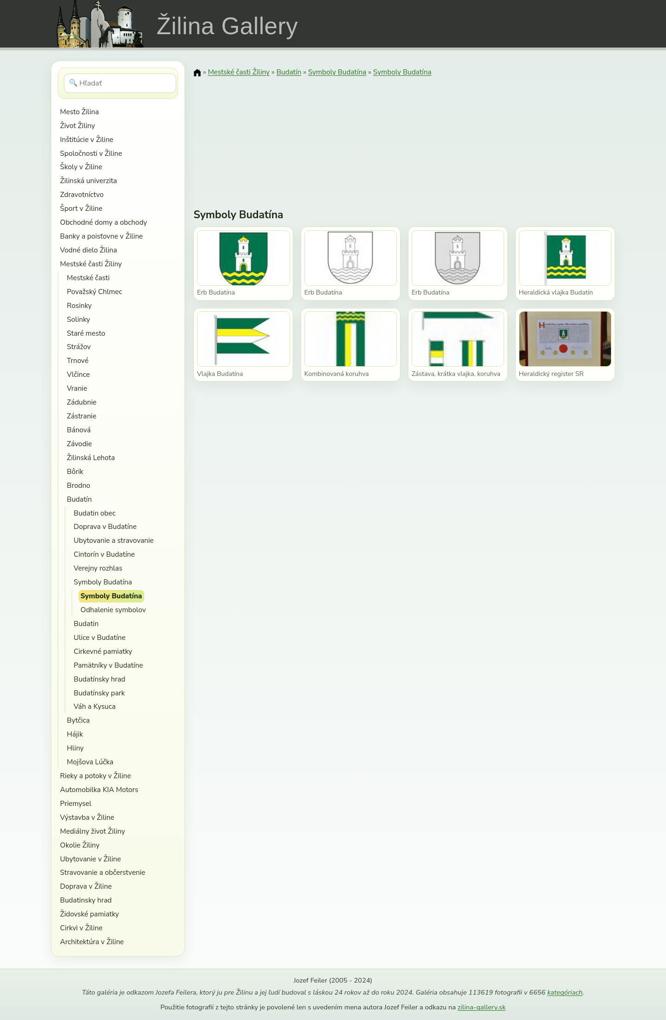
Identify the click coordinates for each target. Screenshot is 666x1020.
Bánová (79, 430)
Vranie (77, 388)
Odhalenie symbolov (113, 609)
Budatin (86, 623)
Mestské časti (88, 278)
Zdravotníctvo (82, 194)
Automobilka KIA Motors (99, 789)
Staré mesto (86, 333)
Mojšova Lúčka (90, 762)
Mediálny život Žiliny (92, 831)
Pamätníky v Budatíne (108, 665)
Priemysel (76, 803)
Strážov (79, 346)
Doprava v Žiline (86, 886)
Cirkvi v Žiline (81, 928)
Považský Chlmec (94, 291)
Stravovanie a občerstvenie (102, 872)
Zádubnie (82, 402)
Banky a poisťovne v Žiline (101, 236)
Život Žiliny (77, 125)
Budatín (79, 499)
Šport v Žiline (81, 208)
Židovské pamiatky (89, 914)
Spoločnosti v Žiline (91, 153)
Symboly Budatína (103, 582)
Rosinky (79, 305)
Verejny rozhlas (98, 568)
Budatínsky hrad (99, 679)
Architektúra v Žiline (92, 941)
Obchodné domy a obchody (103, 222)
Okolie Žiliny (79, 845)
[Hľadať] (120, 83)
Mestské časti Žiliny (91, 264)
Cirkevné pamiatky (103, 651)
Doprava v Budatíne (105, 526)
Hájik (75, 734)
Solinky (78, 319)
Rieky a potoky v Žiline (95, 775)
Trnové (78, 360)
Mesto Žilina (79, 112)
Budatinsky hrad (86, 900)
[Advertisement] (404, 136)
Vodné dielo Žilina (88, 250)
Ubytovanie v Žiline (90, 859)
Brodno (79, 485)
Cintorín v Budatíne (104, 554)
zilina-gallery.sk (481, 1007)
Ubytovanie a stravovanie (114, 540)
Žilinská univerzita (88, 180)
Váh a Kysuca (95, 706)
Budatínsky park (99, 693)
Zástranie (82, 416)
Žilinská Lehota (91, 457)
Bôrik (75, 471)
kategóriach (564, 992)
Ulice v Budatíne (99, 637)
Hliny (75, 748)
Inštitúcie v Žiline (86, 139)
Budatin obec (94, 513)
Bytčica (78, 720)
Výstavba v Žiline (87, 817)
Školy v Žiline (81, 167)
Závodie (79, 444)
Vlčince (78, 374)
